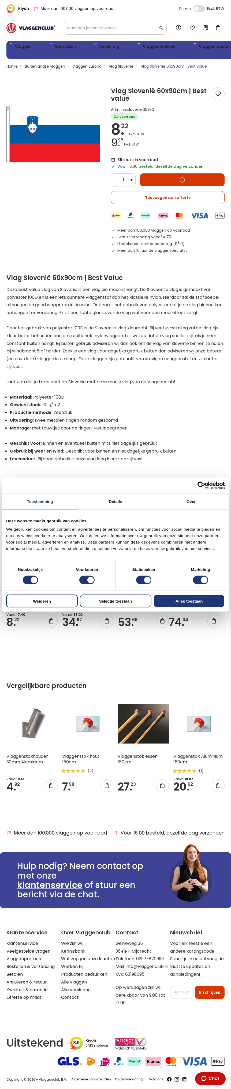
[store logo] (30, 28)
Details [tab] (115, 501)
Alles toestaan (189, 601)
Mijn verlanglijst (192, 28)
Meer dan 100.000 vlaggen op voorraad (73, 9)
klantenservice (50, 885)
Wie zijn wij (72, 943)
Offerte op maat (24, 997)
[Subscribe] (210, 992)
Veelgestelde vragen (28, 951)
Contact (70, 997)
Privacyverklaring (129, 1079)
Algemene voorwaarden (91, 1079)
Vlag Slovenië (121, 68)
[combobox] (115, 28)
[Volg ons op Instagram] (177, 1079)
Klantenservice (22, 943)
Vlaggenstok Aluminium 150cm (198, 761)
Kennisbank (73, 951)
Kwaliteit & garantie (27, 990)
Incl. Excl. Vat (199, 8)
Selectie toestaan (115, 601)
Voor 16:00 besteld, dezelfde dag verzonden (169, 832)
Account (179, 27)
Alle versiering (76, 990)
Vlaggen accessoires (202, 51)
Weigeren (42, 601)
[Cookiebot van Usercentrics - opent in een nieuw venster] (201, 485)
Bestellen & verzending (30, 966)
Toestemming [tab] (40, 501)
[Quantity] (123, 182)
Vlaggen (21, 47)
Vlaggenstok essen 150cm (138, 761)
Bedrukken (51, 47)
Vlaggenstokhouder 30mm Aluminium (27, 761)
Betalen (14, 974)
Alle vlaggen (74, 982)
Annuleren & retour (26, 982)
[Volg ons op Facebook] (169, 1079)
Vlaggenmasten (163, 47)
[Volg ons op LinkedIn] (184, 1079)
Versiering (82, 47)
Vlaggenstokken (119, 47)
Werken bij (72, 966)
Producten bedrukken (84, 974)
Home (12, 68)
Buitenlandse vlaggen (45, 68)
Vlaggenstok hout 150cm (80, 761)
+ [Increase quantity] (131, 182)
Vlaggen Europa (87, 68)
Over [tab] (191, 501)
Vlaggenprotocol (24, 959)
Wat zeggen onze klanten (88, 959)
